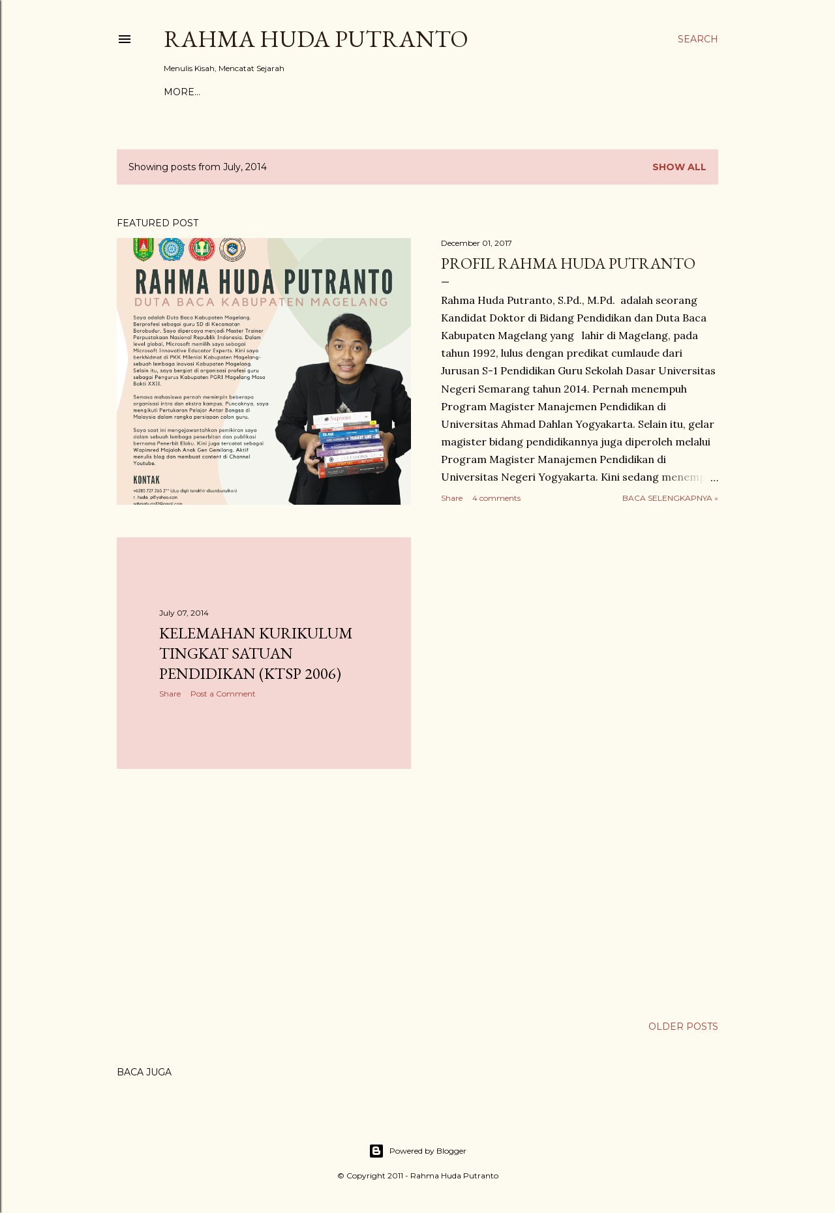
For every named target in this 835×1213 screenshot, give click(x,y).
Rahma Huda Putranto (316, 38)
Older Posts (683, 1026)
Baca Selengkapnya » (670, 498)
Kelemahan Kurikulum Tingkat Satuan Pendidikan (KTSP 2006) (256, 653)
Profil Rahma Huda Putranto (568, 263)
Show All (679, 167)
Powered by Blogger (417, 1151)
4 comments (496, 498)
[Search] (698, 39)
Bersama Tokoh (245, 92)
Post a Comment (223, 693)
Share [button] (452, 498)
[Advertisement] (264, 892)
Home (179, 92)
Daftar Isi (323, 92)
